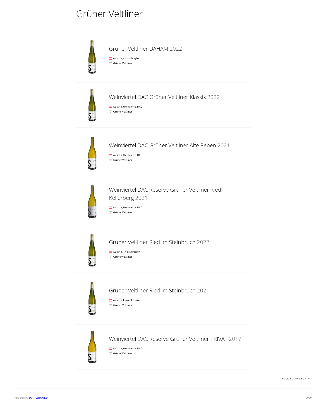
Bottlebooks (38, 397)
